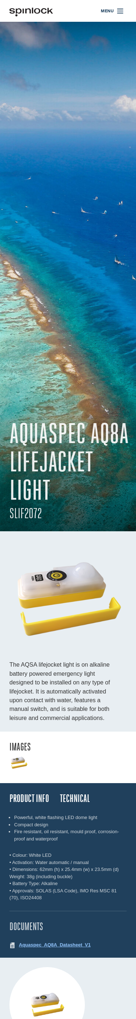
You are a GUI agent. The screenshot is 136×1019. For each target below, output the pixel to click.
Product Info (29, 799)
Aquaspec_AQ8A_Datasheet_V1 (55, 945)
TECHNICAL (75, 799)
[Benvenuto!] (31, 11)
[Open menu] (112, 10)
